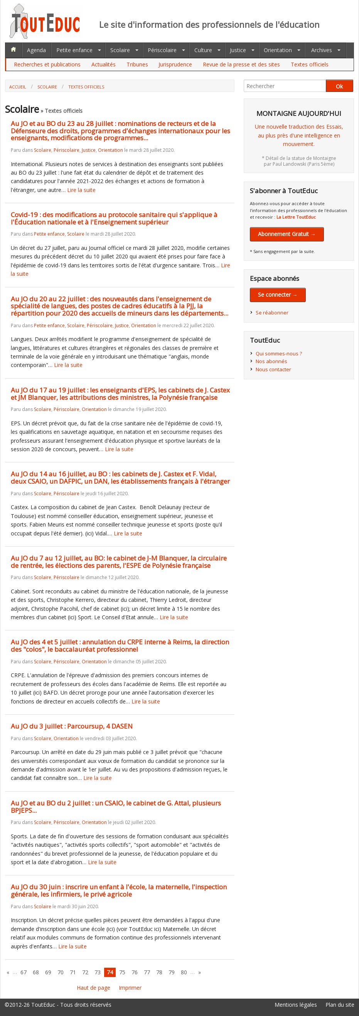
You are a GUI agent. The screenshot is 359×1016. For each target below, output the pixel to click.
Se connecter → (278, 294)
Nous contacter (273, 369)
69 (48, 972)
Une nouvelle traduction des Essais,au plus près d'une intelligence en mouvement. (299, 135)
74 (110, 972)
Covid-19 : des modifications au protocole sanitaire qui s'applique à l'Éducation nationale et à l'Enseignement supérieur (114, 218)
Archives (321, 50)
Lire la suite (81, 190)
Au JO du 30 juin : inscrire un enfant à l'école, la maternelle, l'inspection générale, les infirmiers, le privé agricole (119, 890)
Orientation (278, 50)
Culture (203, 50)
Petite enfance (74, 50)
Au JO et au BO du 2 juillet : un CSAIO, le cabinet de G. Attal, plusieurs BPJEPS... (116, 807)
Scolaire (120, 50)
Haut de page (93, 987)
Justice (238, 50)
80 (184, 972)
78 (159, 972)
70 (60, 972)
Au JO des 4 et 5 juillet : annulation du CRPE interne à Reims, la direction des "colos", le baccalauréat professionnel (120, 645)
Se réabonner (272, 312)
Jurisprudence (175, 64)
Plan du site (339, 1004)
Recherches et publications (47, 64)
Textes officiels (310, 64)
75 (122, 972)
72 (85, 972)
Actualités (103, 64)
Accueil (17, 87)
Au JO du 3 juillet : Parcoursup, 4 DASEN (72, 726)
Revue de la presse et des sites (241, 64)
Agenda (36, 50)
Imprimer (130, 987)
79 (172, 972)
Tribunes (137, 64)
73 (97, 972)
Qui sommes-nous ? (279, 353)
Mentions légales (296, 1004)
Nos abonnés (271, 361)
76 (134, 972)
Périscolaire (162, 50)
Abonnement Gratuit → (287, 234)
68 (36, 972)
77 (147, 972)
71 (73, 972)
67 (23, 972)
